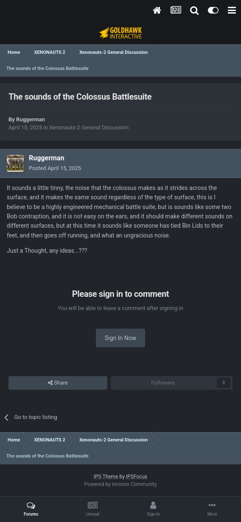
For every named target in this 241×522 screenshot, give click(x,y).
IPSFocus (136, 477)
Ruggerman (30, 119)
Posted (55, 168)
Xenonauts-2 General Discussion (89, 127)
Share (58, 383)
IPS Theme (106, 477)
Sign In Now (120, 338)
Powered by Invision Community (120, 484)
